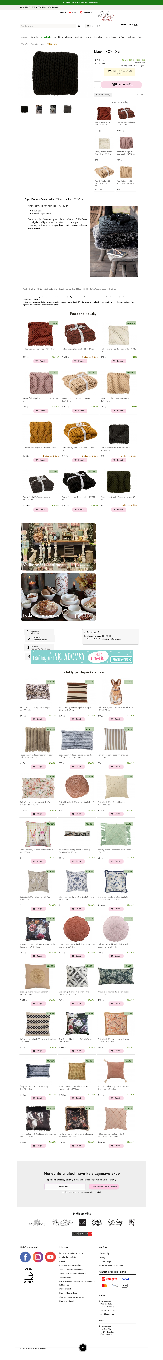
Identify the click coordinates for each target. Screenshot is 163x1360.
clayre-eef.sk (78, 1296)
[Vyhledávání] (48, 26)
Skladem (32, 289)
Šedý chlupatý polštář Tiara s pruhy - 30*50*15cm (34, 1088)
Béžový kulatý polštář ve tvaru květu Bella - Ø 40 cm (76, 803)
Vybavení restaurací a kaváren (72, 1273)
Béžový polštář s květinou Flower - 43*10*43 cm (111, 803)
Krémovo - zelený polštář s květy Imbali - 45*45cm (114, 993)
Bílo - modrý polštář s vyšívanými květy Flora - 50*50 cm (77, 898)
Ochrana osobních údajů (70, 1265)
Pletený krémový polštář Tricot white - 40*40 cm (103, 153)
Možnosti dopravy (103, 94)
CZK (130, 24)
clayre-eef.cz (65, 1296)
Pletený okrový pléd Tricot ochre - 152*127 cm (79, 449)
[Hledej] (78, 26)
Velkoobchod (65, 1277)
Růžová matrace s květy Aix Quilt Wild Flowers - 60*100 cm (35, 803)
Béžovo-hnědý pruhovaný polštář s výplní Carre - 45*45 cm (75, 709)
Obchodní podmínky (68, 1257)
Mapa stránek (65, 1288)
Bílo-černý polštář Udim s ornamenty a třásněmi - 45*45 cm (74, 993)
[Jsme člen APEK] (29, 1275)
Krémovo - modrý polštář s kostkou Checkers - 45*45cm (38, 1040)
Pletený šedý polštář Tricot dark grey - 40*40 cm (115, 449)
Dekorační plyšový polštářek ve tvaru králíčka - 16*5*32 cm (115, 709)
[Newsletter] (65, 1186)
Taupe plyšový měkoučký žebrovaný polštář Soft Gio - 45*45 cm (37, 756)
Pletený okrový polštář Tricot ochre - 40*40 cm (40, 449)
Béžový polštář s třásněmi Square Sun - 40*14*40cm (35, 993)
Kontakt (62, 1261)
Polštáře (39, 289)
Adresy (102, 1257)
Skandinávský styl (65, 289)
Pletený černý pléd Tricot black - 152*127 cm (78, 498)
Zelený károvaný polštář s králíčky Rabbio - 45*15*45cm (37, 851)
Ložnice (113, 289)
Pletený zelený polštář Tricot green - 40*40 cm (118, 498)
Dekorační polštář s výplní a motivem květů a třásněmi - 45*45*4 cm (37, 945)
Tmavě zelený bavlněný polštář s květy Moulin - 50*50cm (77, 1040)
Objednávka (87, 12)
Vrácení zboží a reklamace (71, 1269)
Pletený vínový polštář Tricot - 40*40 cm (102, 123)
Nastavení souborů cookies (111, 1265)
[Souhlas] (63, 1192)
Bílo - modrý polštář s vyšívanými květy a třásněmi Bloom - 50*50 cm (114, 898)
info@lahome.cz (54, 7)
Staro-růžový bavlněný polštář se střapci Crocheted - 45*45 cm (114, 1088)
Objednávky (104, 1253)
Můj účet (63, 12)
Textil (25, 289)
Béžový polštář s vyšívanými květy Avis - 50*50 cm (35, 898)
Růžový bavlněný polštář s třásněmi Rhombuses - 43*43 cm (112, 1135)
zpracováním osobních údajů (89, 1192)
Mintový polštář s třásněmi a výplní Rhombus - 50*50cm (115, 851)
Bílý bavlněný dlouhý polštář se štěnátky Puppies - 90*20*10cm (74, 851)
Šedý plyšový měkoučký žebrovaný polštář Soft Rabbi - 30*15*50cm (75, 756)
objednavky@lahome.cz (111, 639)
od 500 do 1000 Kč (80, 289)
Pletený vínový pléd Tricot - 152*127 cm (126, 123)
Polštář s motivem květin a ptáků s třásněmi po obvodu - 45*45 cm (76, 1135)
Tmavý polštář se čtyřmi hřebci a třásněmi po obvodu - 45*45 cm (38, 1135)
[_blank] (50, 1257)
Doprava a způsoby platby (71, 1253)
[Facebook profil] (25, 1257)
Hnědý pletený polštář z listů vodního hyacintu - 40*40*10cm (73, 1088)
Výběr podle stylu (50, 289)
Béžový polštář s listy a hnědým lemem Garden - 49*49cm (113, 1040)
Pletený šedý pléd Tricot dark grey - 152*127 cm (37, 498)
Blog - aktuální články (68, 1292)
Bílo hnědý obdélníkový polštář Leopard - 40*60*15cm (36, 709)
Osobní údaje (105, 1261)
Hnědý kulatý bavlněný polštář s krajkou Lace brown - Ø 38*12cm (76, 945)
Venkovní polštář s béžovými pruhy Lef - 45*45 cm (113, 756)
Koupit (42, 361)
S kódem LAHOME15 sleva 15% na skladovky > (82, 2)
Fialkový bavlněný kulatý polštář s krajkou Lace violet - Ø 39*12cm (114, 945)
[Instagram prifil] (37, 1257)
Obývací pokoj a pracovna (99, 289)
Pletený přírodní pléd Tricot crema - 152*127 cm (103, 183)
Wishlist (75, 12)
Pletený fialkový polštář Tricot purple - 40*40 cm (126, 153)
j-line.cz (62, 1301)
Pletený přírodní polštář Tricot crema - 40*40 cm (125, 182)
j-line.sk (71, 1301)
